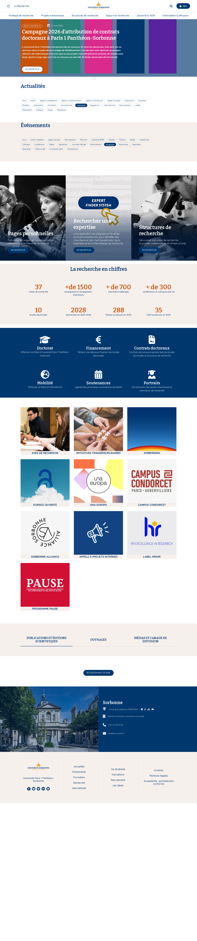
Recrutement (124, 105)
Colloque (26, 144)
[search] (171, 6)
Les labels (118, 902)
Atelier (132, 140)
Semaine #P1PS (98, 140)
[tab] (47, 639)
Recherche (61, 110)
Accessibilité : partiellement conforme (159, 899)
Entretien (142, 100)
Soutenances (98, 383)
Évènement (38, 105)
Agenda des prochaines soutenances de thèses (98, 387)
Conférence (39, 144)
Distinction (129, 100)
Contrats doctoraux (152, 348)
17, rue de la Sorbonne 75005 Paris (123, 826)
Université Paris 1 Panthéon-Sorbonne (38, 896)
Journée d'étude (79, 144)
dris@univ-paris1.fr (116, 850)
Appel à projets (114, 100)
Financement (98, 348)
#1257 (33, 100)
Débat (51, 144)
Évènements (79, 888)
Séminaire (136, 144)
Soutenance (72, 149)
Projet (50, 110)
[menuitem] (21, 15)
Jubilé (137, 105)
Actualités (79, 883)
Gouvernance (66, 105)
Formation (52, 105)
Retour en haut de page (98, 789)
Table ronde (40, 149)
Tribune (122, 140)
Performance (95, 144)
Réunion (83, 140)
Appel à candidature (48, 100)
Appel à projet (54, 140)
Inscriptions (118, 891)
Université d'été (56, 149)
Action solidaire (37, 140)
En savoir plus (32, 69)
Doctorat (45, 348)
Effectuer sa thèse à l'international (45, 387)
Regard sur (95, 105)
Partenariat (27, 110)
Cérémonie (144, 140)
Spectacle (26, 149)
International (109, 105)
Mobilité (45, 383)
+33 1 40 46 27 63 (115, 841)
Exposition (63, 144)
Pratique (39, 110)
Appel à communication (71, 100)
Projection (110, 144)
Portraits (152, 383)
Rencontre (123, 144)
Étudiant (25, 105)
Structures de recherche (85, 15)
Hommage (81, 105)
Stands (112, 140)
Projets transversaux (52, 15)
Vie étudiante (118, 885)
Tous (24, 100)
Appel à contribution (94, 100)
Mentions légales (158, 892)
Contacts (158, 887)
